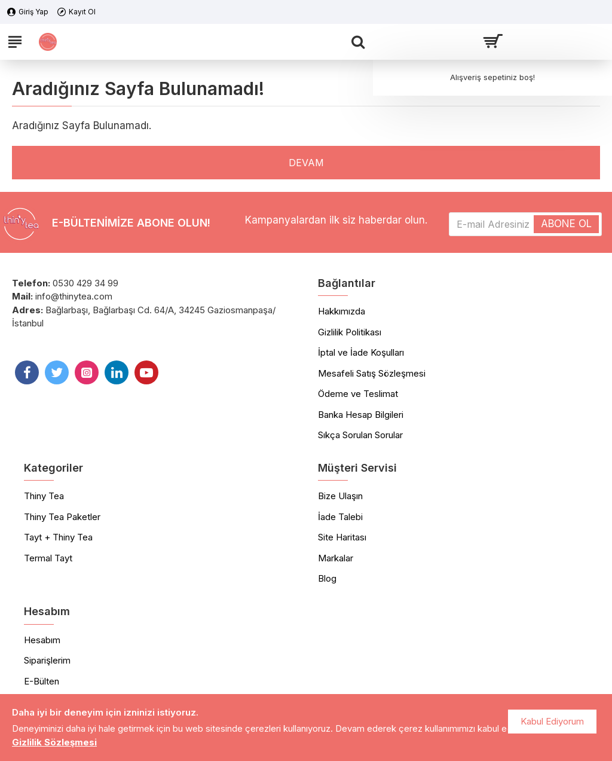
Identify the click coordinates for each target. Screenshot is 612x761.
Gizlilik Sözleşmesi (54, 742)
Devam (306, 163)
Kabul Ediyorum (552, 721)
